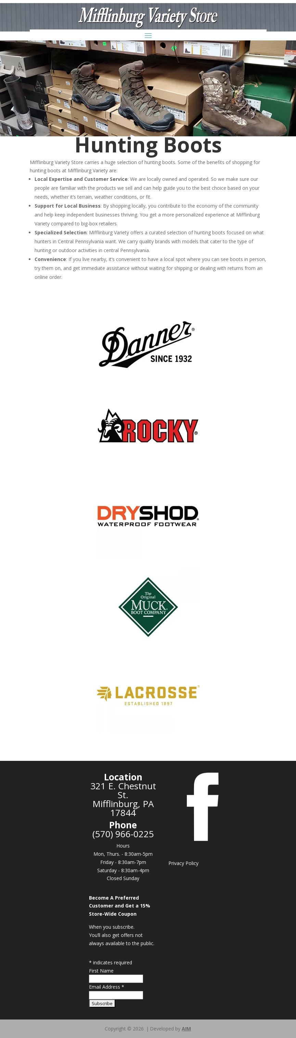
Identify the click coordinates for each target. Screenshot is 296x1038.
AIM (186, 1028)
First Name (101, 970)
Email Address (106, 987)
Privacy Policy (183, 863)
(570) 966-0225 (123, 834)
